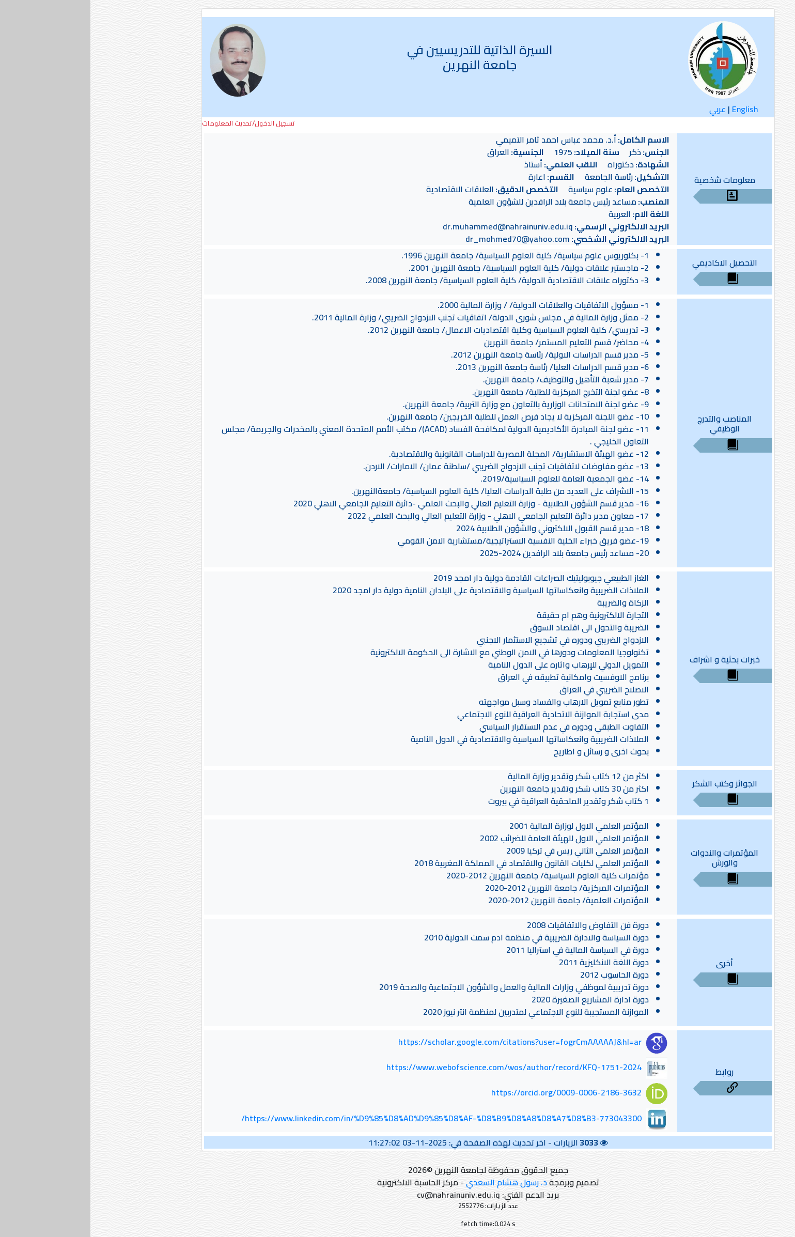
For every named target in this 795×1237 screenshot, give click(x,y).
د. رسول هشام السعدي (416, 1182)
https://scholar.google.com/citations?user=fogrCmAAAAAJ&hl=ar (429, 1042)
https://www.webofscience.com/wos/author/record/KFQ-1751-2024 (423, 1067)
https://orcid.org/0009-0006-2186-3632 (476, 1092)
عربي (627, 109)
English (655, 109)
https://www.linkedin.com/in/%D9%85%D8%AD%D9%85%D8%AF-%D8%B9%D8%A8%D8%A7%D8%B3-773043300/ (351, 1118)
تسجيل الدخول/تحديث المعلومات (158, 123)
